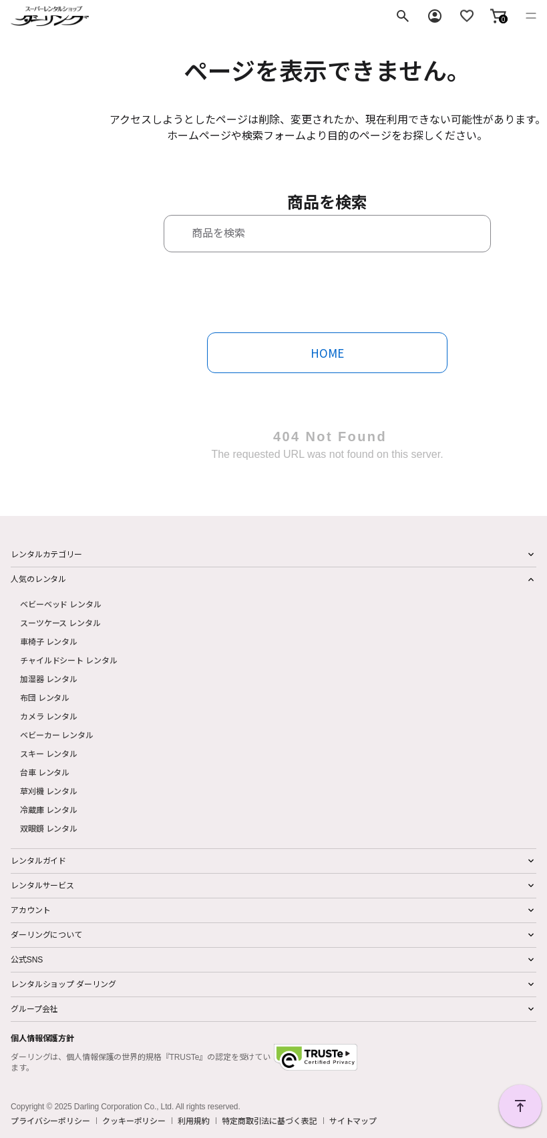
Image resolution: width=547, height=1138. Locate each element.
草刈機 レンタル (48, 790)
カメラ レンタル (48, 716)
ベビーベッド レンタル (61, 603)
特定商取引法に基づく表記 (269, 1120)
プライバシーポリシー (50, 1120)
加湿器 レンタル (48, 678)
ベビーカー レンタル (57, 734)
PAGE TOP (520, 1106)
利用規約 (194, 1120)
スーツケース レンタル (60, 622)
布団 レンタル (44, 697)
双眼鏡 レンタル (48, 828)
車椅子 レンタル (48, 641)
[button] (498, 16)
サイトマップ (353, 1120)
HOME (327, 352)
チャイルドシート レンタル (68, 659)
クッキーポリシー (134, 1120)
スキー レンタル (48, 753)
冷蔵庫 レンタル (48, 809)
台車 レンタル (44, 772)
